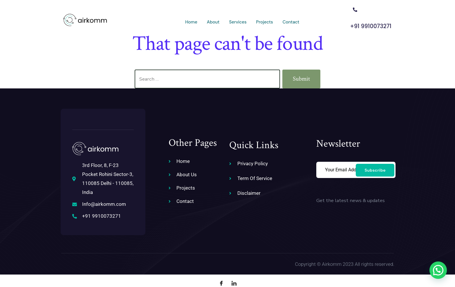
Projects (238, 19)
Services (211, 19)
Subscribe (375, 163)
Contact (265, 19)
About (185, 19)
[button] (438, 270)
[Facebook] (221, 272)
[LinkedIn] (234, 272)
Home (162, 19)
